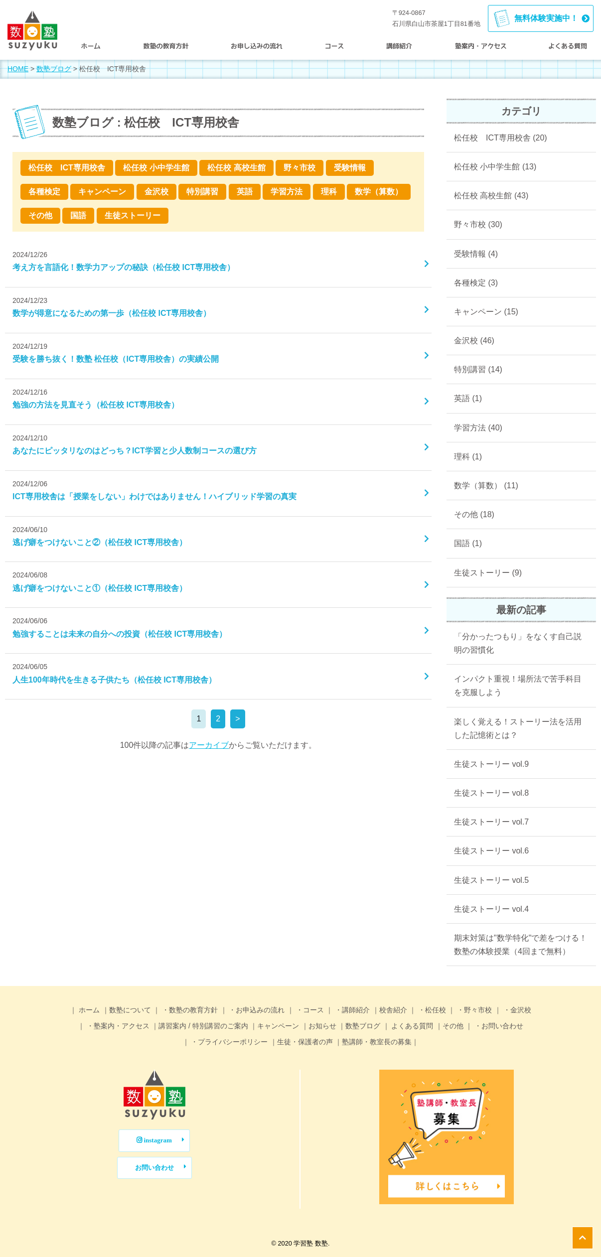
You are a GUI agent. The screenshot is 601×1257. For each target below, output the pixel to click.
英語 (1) (468, 398)
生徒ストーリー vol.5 (491, 880)
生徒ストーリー (132, 215)
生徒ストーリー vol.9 (491, 764)
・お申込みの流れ (256, 1010)
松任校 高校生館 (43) (491, 195)
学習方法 (286, 191)
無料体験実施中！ (546, 18)
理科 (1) (468, 456)
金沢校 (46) (474, 340)
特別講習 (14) (478, 369)
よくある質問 (412, 1026)
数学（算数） (379, 191)
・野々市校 (473, 1010)
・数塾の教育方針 (189, 1010)
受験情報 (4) (476, 254)
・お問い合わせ (497, 1026)
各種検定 (44, 191)
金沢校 (156, 191)
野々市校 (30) (478, 224)
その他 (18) (474, 514)
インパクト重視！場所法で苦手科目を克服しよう (518, 686)
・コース (309, 1010)
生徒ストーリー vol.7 (491, 822)
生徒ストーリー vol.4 (491, 909)
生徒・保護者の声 (305, 1042)
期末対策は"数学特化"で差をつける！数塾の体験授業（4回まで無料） (520, 945)
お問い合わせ (154, 1167)
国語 (78, 215)
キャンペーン (102, 191)
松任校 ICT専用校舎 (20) (500, 138)
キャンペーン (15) (486, 311)
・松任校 (431, 1010)
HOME (17, 69)
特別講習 (202, 191)
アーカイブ (209, 745)
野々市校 (299, 167)
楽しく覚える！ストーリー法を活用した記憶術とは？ (518, 728)
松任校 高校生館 (236, 167)
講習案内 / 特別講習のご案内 (203, 1026)
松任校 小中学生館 (156, 167)
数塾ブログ (53, 69)
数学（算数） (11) (486, 485)
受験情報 (350, 167)
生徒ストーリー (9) (488, 572)
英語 (245, 191)
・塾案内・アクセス (117, 1026)
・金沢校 (516, 1010)
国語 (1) (468, 543)
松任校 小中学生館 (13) (495, 166)
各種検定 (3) (476, 283)
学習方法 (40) (478, 427)
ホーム (88, 1010)
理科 (329, 191)
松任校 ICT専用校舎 (66, 167)
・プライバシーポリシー (228, 1042)
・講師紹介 (351, 1010)
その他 (40, 215)
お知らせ (322, 1026)
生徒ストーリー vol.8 (491, 793)
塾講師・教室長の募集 (377, 1042)
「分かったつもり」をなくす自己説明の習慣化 (518, 643)
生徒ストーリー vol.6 (491, 850)
